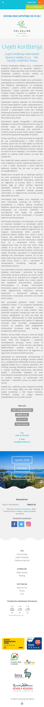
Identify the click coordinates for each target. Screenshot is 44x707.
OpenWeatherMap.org (15, 615)
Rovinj (21, 590)
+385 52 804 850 (22, 435)
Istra (22, 594)
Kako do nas (22, 587)
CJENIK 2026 (31, 2)
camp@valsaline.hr (22, 442)
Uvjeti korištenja (21, 557)
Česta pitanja (22, 554)
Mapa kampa (22, 424)
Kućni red (22, 419)
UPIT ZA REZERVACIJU (35, 7)
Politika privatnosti (21, 560)
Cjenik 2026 (22, 460)
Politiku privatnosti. (23, 509)
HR (40, 2)
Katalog (22, 468)
